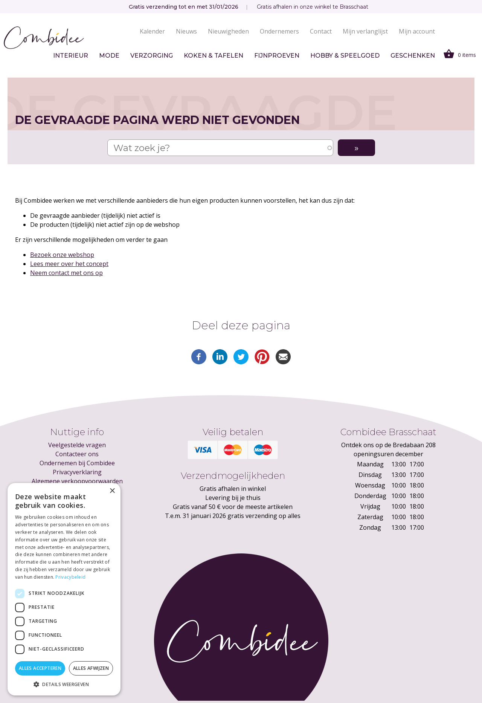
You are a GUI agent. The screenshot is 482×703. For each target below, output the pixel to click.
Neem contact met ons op (66, 273)
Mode (109, 55)
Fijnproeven (276, 55)
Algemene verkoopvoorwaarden (77, 481)
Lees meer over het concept (69, 264)
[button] (64, 684)
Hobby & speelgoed (345, 55)
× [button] (112, 491)
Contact (321, 31)
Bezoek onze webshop (62, 255)
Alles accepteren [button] (40, 668)
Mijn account (417, 31)
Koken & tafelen (213, 55)
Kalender (152, 31)
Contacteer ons (77, 454)
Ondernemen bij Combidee (77, 463)
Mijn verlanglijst (365, 31)
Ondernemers (279, 31)
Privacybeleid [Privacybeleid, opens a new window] (70, 577)
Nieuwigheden (228, 31)
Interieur (70, 55)
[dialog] (64, 589)
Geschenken (412, 55)
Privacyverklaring (77, 472)
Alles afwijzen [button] (91, 668)
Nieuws (186, 31)
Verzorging (151, 55)
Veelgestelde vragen (77, 445)
